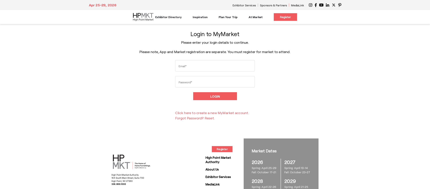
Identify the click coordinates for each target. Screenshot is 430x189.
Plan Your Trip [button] (228, 17)
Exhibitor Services (244, 5)
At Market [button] (256, 17)
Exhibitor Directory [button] (168, 17)
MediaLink (297, 5)
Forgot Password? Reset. (195, 118)
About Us (212, 169)
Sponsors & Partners (273, 5)
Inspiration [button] (200, 17)
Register (285, 17)
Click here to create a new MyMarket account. (212, 113)
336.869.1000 (118, 184)
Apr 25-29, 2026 (102, 5)
